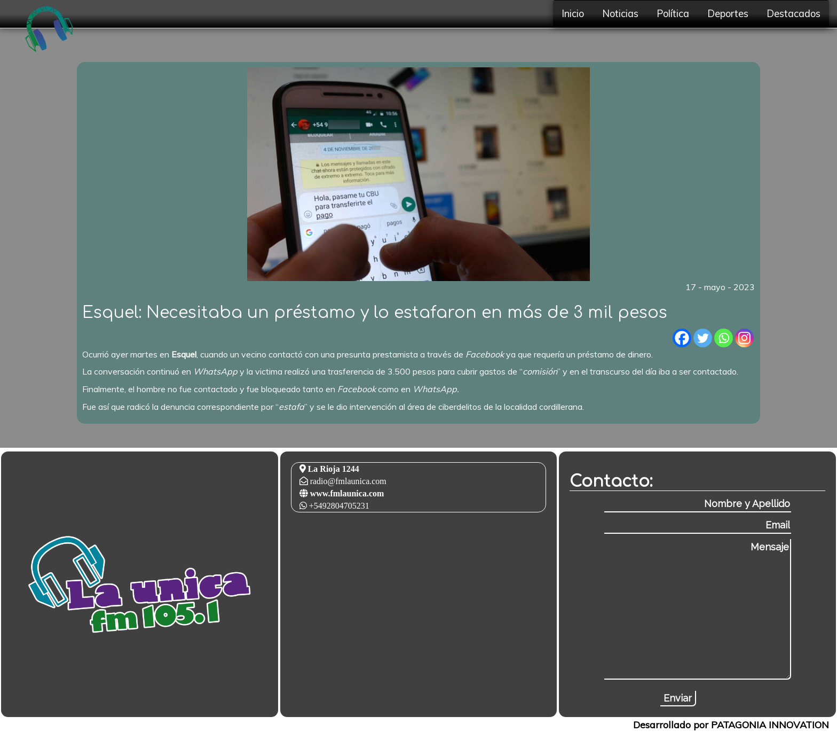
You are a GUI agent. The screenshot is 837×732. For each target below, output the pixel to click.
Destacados (793, 13)
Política (673, 13)
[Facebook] (682, 338)
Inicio (573, 13)
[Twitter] (702, 338)
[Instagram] (744, 338)
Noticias (620, 13)
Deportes (727, 13)
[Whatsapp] (723, 338)
